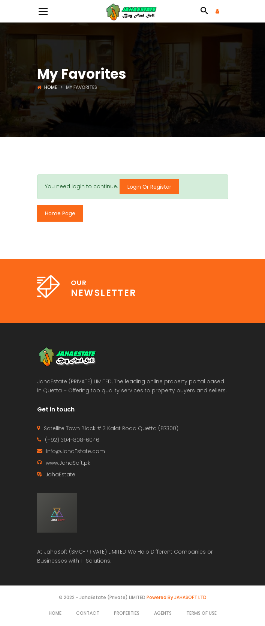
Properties (126, 613)
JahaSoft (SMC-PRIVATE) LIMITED (85, 551)
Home (50, 87)
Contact (87, 613)
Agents (163, 613)
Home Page (60, 213)
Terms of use (201, 613)
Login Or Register (149, 187)
